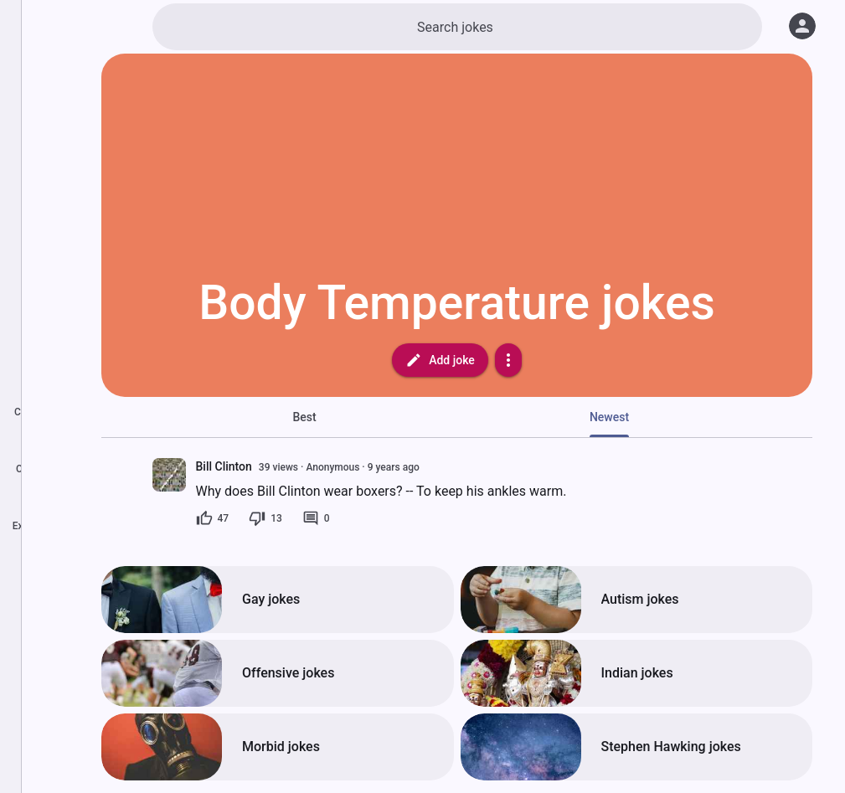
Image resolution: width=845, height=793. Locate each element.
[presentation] (169, 475)
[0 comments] (316, 518)
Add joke (440, 360)
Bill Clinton (224, 466)
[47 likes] (213, 518)
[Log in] (802, 26)
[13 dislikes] (265, 518)
